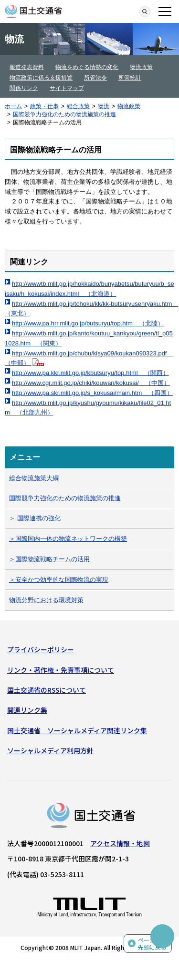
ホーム (13, 106)
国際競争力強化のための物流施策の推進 (64, 114)
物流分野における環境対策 (46, 600)
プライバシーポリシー (40, 649)
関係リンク (24, 88)
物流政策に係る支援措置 (41, 77)
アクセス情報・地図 (120, 843)
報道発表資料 (27, 67)
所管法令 (95, 77)
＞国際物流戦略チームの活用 (49, 559)
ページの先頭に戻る (152, 943)
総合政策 (78, 106)
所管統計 (129, 77)
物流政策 (141, 67)
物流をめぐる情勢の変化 (86, 67)
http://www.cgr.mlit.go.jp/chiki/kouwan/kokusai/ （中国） (91, 382)
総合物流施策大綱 (34, 478)
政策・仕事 (44, 106)
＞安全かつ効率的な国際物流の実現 (58, 579)
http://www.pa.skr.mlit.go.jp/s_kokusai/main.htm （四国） (92, 392)
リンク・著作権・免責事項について (60, 670)
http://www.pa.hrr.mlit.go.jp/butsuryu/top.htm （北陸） (88, 323)
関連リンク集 (27, 710)
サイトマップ (67, 88)
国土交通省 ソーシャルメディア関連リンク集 (77, 730)
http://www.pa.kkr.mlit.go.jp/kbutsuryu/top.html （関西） (90, 372)
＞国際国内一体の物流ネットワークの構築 (68, 538)
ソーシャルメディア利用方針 (50, 750)
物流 (103, 106)
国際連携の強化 (39, 518)
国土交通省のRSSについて (46, 690)
